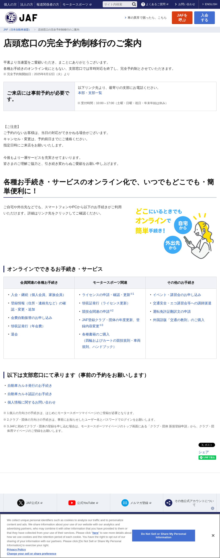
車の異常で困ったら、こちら (147, 17)
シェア (204, 452)
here (95, 532)
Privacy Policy (16, 549)
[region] (110, 536)
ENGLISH (211, 4)
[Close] (213, 535)
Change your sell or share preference (31, 553)
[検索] (134, 4)
